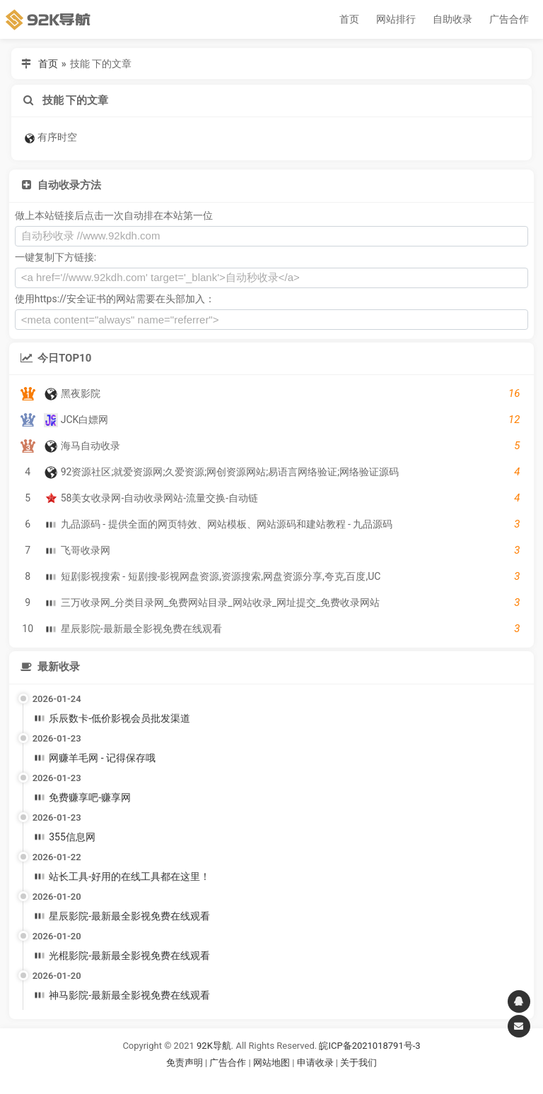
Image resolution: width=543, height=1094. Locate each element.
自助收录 (452, 19)
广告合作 (509, 19)
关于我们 (358, 1062)
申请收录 (315, 1062)
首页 (349, 19)
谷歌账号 (242, 1080)
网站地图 (272, 1062)
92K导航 (214, 1045)
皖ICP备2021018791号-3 (369, 1045)
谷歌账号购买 (291, 1080)
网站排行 (396, 19)
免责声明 (184, 1062)
